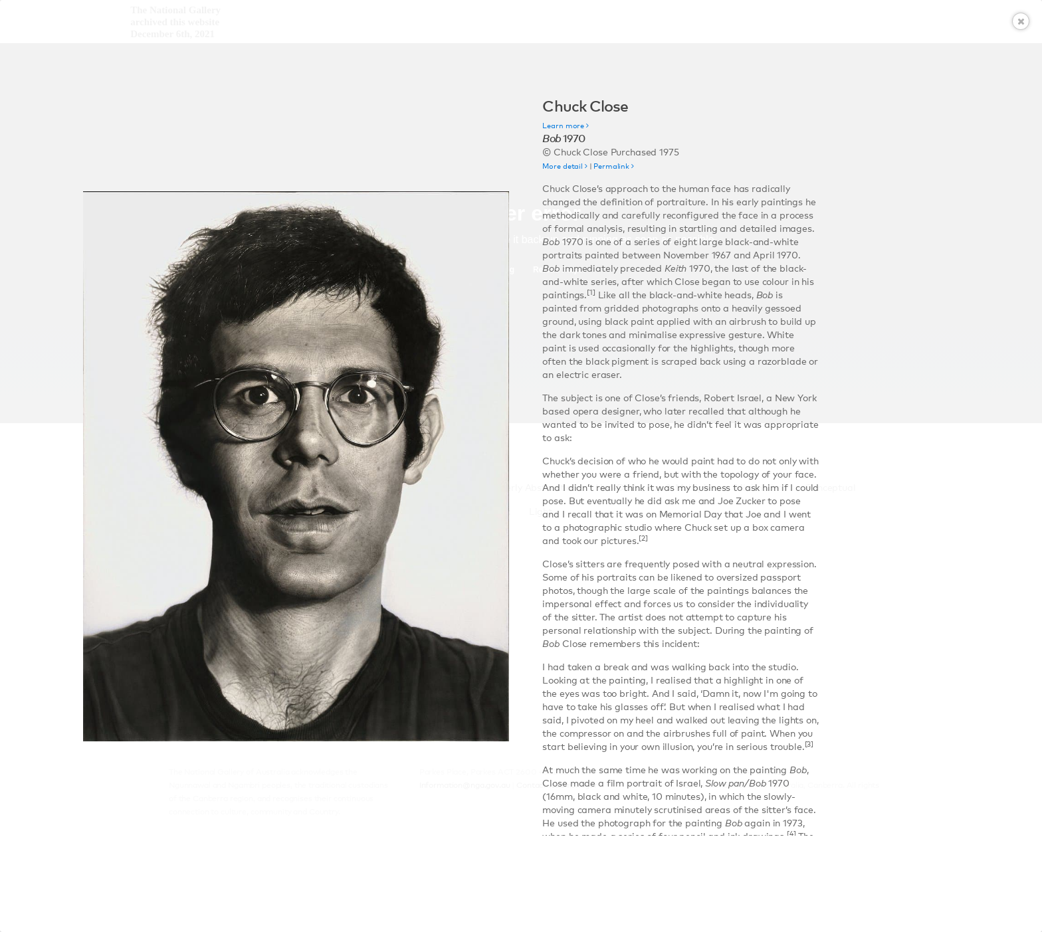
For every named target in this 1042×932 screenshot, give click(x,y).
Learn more (565, 126)
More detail (564, 166)
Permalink (613, 166)
